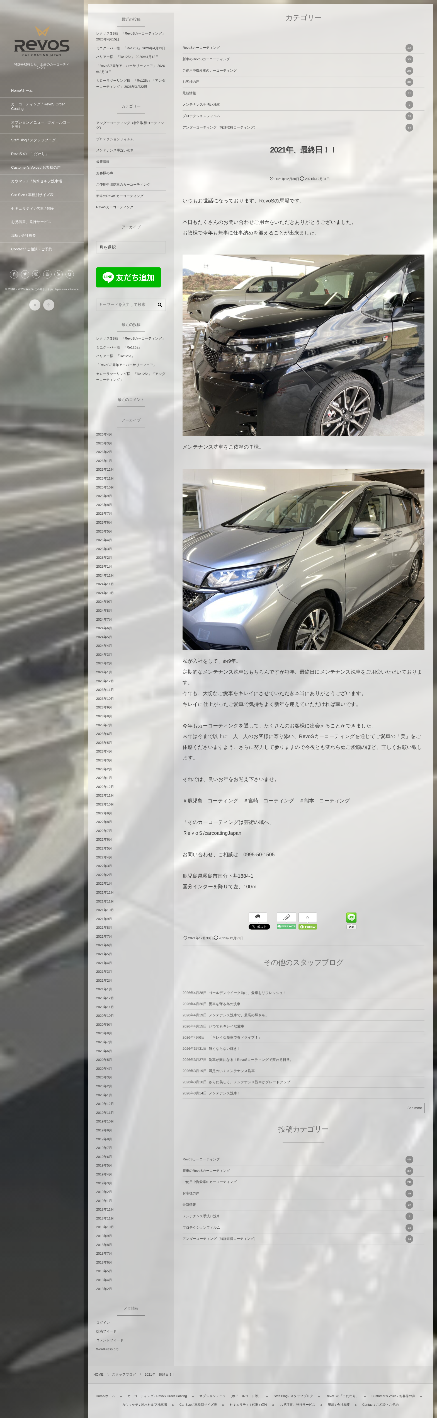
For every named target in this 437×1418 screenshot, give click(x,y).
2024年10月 (105, 593)
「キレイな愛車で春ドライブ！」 (235, 1042)
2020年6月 (104, 1051)
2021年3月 (104, 972)
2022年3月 (104, 866)
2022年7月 (104, 831)
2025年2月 (104, 558)
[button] (69, 279)
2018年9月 (104, 1236)
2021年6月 (104, 945)
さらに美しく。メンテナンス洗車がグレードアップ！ (251, 1087)
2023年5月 (104, 743)
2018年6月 (104, 1262)
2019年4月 (104, 1174)
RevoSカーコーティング (298, 48)
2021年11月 (105, 901)
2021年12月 (105, 892)
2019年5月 (104, 1165)
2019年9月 (104, 1130)
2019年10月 (105, 1121)
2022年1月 (104, 883)
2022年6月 (104, 839)
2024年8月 (104, 611)
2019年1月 (104, 1201)
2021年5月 (104, 954)
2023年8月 (104, 716)
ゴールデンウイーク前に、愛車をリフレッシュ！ (248, 998)
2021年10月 (105, 910)
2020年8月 (104, 1033)
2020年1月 (104, 1095)
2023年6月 (104, 734)
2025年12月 (105, 469)
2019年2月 (104, 1192)
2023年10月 (105, 699)
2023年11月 (105, 690)
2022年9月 (104, 813)
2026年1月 (104, 461)
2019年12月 (105, 1104)
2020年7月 (104, 1042)
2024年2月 (104, 663)
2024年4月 (104, 646)
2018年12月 (105, 1209)
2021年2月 (104, 981)
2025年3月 (104, 549)
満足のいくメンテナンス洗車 (232, 1076)
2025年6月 (104, 522)
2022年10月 (105, 804)
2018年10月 (105, 1227)
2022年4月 (104, 857)
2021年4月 (104, 963)
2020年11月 (105, 1007)
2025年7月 (104, 514)
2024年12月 (105, 575)
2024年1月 (104, 672)
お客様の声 (298, 82)
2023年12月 (105, 681)
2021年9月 (104, 919)
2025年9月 (104, 496)
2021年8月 (104, 928)
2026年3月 (104, 443)
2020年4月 (104, 1069)
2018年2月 (104, 1289)
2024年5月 (104, 637)
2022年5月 (104, 848)
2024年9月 (104, 602)
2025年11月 (105, 478)
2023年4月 (104, 751)
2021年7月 (104, 936)
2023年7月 (104, 725)
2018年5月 (104, 1271)
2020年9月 (104, 1025)
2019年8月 (104, 1139)
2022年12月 (105, 787)
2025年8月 (104, 505)
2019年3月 (104, 1183)
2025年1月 (104, 566)
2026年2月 (104, 452)
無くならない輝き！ (225, 1054)
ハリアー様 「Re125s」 (115, 57)
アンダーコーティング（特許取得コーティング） (298, 128)
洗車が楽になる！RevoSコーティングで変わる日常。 (251, 1065)
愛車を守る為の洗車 (224, 1009)
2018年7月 (104, 1253)
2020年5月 (104, 1060)
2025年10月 (105, 487)
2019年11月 (105, 1113)
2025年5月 (104, 531)
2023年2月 (104, 769)
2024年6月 (104, 628)
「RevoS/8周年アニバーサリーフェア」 (126, 66)
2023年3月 (104, 760)
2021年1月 (104, 989)
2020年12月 (105, 998)
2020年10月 (105, 1016)
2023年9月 (104, 707)
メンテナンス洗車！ (225, 1098)
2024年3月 (104, 655)
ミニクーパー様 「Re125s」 (119, 48)
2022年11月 (105, 795)
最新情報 (298, 93)
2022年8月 (104, 822)
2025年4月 (104, 540)
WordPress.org (107, 1349)
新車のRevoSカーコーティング (298, 59)
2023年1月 (104, 778)
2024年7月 (104, 619)
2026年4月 (104, 434)
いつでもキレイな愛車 (226, 1031)
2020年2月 (104, 1086)
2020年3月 (104, 1077)
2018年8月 (104, 1245)
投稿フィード (106, 1331)
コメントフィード (109, 1340)
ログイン (103, 1323)
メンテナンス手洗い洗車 (298, 105)
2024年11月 (105, 584)
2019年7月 (104, 1148)
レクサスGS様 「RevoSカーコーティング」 (130, 33)
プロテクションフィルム (298, 116)
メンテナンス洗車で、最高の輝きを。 (239, 1020)
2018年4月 (104, 1280)
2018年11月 (105, 1218)
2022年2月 (104, 875)
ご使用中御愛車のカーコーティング (298, 71)
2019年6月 (104, 1157)
